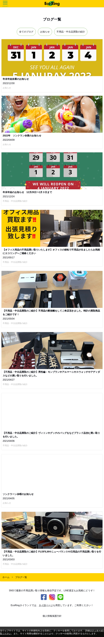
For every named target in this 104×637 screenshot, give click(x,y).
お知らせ (45, 31)
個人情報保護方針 (52, 616)
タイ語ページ (46, 605)
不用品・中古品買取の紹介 (71, 31)
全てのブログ (26, 31)
